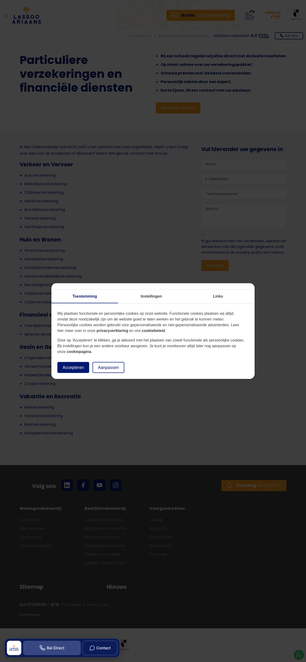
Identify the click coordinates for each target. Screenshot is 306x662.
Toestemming (84, 296)
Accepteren (73, 367)
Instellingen (151, 296)
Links (218, 296)
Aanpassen (108, 367)
